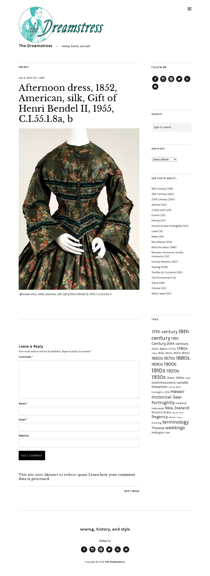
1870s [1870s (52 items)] (169, 358)
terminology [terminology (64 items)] (175, 422)
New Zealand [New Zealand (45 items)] (177, 407)
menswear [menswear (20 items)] (158, 408)
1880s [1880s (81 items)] (183, 358)
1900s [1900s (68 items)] (170, 364)
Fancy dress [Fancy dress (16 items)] (174, 387)
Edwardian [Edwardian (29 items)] (160, 387)
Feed (118, 552)
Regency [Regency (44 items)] (160, 416)
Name (23, 403)
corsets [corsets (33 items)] (182, 382)
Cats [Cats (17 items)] (188, 378)
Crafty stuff (158, 210)
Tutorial (156, 288)
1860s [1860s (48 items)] (157, 358)
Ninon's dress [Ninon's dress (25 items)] (161, 412)
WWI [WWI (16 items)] (167, 432)
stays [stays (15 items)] (179, 417)
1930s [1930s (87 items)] (159, 377)
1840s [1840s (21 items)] (177, 353)
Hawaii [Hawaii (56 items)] (177, 391)
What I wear (158, 293)
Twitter (109, 552)
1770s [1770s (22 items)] (172, 349)
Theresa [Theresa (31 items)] (158, 428)
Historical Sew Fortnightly (167, 225)
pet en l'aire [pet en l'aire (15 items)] (178, 412)
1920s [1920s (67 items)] (172, 371)
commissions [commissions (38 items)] (164, 382)
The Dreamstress (35, 45)
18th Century (159, 188)
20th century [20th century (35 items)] (177, 343)
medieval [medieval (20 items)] (181, 403)
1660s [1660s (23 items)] (164, 349)
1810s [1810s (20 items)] (161, 353)
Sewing (156, 267)
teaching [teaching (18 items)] (156, 422)
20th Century (159, 199)
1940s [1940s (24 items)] (171, 378)
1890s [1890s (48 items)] (157, 364)
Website (24, 435)
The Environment (162, 277)
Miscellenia (158, 241)
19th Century (159, 194)
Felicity (156, 220)
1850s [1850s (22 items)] (186, 353)
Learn (155, 231)
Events (156, 215)
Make (155, 236)
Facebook (84, 552)
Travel (155, 282)
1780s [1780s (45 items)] (182, 348)
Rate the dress (160, 247)
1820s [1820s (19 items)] (169, 353)
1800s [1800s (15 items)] (154, 353)
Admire (156, 204)
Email (23, 419)
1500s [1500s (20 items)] (155, 348)
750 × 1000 (38, 77)
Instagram (92, 552)
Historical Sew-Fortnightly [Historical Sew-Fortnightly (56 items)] (167, 399)
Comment (26, 356)
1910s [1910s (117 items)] (158, 370)
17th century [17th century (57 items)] (165, 331)
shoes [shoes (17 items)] (172, 417)
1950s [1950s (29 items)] (180, 378)
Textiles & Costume (164, 272)
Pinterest (101, 552)
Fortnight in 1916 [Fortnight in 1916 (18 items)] (161, 392)
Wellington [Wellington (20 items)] (158, 432)
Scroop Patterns (161, 261)
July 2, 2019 (25, 77)
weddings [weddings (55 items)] (175, 427)
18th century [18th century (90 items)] (170, 334)
